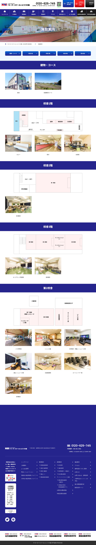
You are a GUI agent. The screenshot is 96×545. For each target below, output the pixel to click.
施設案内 (77, 462)
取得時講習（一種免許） (64, 471)
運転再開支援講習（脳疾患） (62, 481)
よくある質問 (24, 468)
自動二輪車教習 (44, 468)
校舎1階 (30, 53)
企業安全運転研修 (62, 490)
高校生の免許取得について (28, 475)
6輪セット (43, 474)
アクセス (77, 465)
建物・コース (13, 53)
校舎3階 (65, 53)
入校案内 (23, 465)
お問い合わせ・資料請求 (81, 475)
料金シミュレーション (27, 472)
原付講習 (60, 465)
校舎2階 (48, 53)
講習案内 (59, 462)
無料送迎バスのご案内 (81, 468)
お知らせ (77, 472)
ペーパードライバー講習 (64, 477)
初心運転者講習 (62, 474)
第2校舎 (83, 53)
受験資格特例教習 (45, 477)
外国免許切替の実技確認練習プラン (63, 486)
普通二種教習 (44, 471)
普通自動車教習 (44, 465)
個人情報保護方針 (79, 484)
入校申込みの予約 (81, 480)
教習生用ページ (79, 487)
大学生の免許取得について (28, 478)
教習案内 (41, 462)
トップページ (24, 462)
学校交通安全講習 (62, 493)
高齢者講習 (61, 468)
